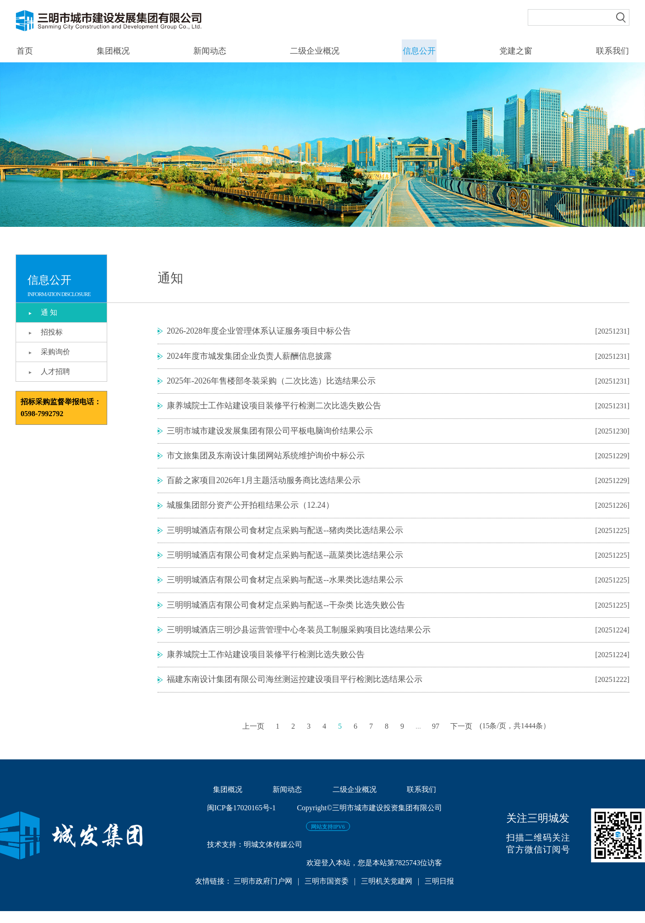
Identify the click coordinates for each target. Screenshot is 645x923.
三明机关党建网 (386, 893)
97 (435, 738)
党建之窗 (516, 50)
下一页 (461, 738)
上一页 (253, 738)
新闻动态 (209, 50)
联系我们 (612, 50)
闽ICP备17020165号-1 (241, 820)
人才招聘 (56, 371)
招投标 (53, 332)
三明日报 (439, 893)
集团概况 (112, 50)
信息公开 (419, 50)
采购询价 (56, 352)
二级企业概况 (314, 50)
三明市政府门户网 (264, 893)
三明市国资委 (327, 893)
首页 (24, 50)
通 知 (50, 312)
